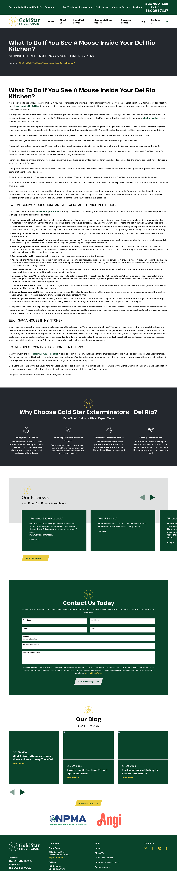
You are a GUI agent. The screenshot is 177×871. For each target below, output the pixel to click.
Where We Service (121, 7)
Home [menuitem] (51, 21)
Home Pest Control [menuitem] (78, 21)
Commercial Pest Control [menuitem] (103, 21)
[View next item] (152, 497)
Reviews (137, 7)
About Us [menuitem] (63, 21)
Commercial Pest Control (107, 862)
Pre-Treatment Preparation (77, 7)
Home (97, 848)
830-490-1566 (156, 3)
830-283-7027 (156, 10)
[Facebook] (152, 848)
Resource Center (103, 867)
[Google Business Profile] (145, 848)
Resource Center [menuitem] (126, 21)
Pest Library (101, 7)
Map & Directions (57, 857)
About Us (99, 853)
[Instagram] (159, 848)
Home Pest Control (104, 857)
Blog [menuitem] (143, 21)
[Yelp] (166, 848)
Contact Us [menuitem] (155, 21)
